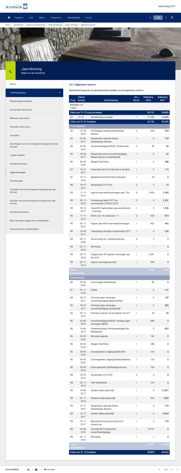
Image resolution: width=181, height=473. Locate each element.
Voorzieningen (16, 181)
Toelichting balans (55, 25)
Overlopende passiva (19, 212)
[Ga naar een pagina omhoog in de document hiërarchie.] (11, 70)
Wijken (42, 18)
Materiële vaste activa (20, 118)
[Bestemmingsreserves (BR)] (166, 18)
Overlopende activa (18, 164)
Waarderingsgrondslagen (21, 101)
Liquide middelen (17, 155)
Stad (31, 18)
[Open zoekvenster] (172, 18)
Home (8, 25)
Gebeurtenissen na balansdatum (24, 229)
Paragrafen (56, 18)
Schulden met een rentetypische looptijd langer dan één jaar (33, 190)
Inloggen (49, 469)
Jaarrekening (73, 18)
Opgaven (19, 18)
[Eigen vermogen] (150, 18)
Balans (13, 84)
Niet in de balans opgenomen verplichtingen (29, 221)
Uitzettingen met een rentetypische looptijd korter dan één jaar (34, 145)
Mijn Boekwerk (12, 470)
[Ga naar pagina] (158, 18)
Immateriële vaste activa (21, 110)
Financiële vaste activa (20, 127)
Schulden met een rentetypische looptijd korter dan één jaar (32, 202)
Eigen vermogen (71, 25)
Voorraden (14, 135)
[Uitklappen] (59, 93)
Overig (88, 18)
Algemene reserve (88, 25)
